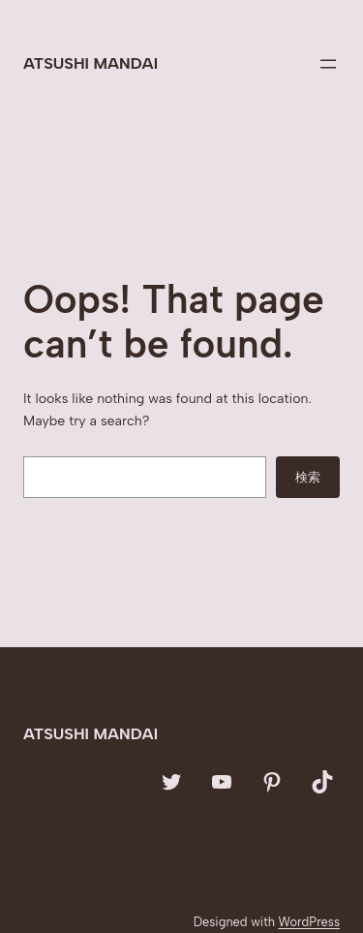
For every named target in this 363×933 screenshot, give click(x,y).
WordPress (309, 922)
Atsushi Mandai (90, 63)
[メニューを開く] (328, 64)
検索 (307, 476)
